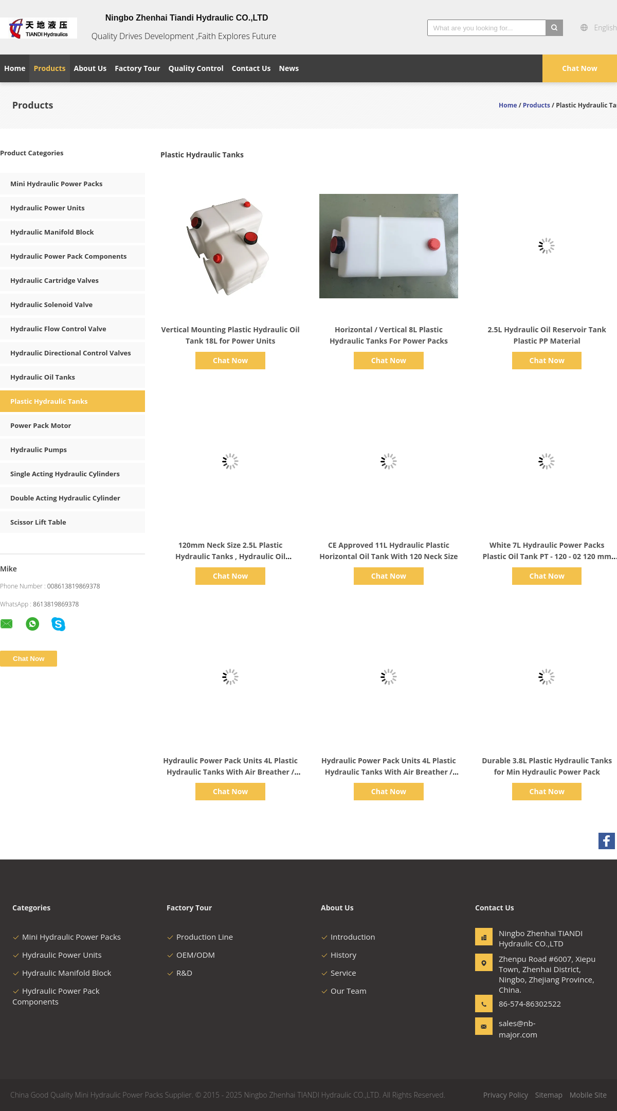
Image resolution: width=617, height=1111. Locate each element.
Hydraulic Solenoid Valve (51, 304)
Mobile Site (588, 1095)
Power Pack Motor (40, 425)
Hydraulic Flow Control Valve (58, 328)
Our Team (344, 990)
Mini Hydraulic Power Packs (56, 183)
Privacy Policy (505, 1095)
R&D (179, 972)
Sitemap (548, 1095)
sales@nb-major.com (518, 1029)
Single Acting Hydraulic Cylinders (65, 473)
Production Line (200, 936)
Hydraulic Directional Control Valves (70, 352)
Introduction (348, 936)
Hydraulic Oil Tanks (42, 377)
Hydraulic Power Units (47, 207)
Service (338, 972)
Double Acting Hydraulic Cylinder (65, 498)
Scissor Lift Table (38, 522)
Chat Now (579, 68)
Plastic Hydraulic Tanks (48, 401)
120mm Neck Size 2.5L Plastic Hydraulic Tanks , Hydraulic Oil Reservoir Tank (230, 556)
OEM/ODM (191, 954)
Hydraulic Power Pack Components (68, 256)
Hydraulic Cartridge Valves (54, 280)
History (338, 954)
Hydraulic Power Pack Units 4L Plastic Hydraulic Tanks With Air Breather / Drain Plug (230, 772)
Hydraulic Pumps (38, 449)
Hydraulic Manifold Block (52, 232)
